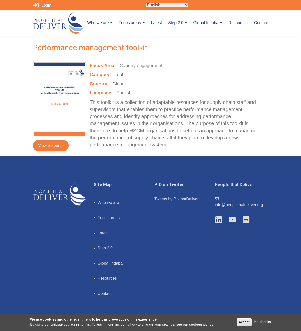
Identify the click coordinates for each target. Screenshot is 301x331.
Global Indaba (207, 23)
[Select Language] (167, 5)
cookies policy (201, 324)
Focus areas (131, 23)
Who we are (99, 23)
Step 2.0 (177, 23)
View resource (51, 145)
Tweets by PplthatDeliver (176, 199)
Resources (237, 23)
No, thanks (262, 322)
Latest (156, 23)
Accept (244, 322)
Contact (261, 23)
